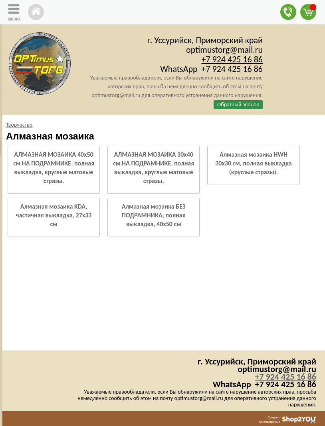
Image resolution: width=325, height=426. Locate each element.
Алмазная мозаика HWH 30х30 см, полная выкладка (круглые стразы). (253, 163)
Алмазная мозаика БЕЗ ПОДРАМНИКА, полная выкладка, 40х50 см (154, 215)
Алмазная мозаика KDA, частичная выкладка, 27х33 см (54, 215)
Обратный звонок (238, 104)
